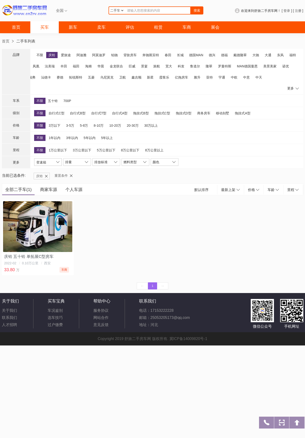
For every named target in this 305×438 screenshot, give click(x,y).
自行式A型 (119, 113)
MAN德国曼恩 (247, 66)
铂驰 (114, 55)
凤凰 (36, 66)
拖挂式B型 (141, 113)
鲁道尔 (195, 66)
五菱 (91, 77)
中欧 (234, 77)
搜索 (197, 10)
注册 (298, 11)
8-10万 (99, 125)
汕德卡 (46, 77)
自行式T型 (99, 113)
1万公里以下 (58, 150)
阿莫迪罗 (98, 55)
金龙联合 (116, 66)
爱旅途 (66, 55)
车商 (186, 27)
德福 (224, 55)
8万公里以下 (130, 150)
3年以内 (72, 138)
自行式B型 (77, 113)
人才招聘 (9, 325)
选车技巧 (55, 318)
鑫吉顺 (136, 77)
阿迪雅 (81, 55)
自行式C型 (56, 113)
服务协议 (101, 310)
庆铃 (52, 55)
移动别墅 (222, 113)
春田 (168, 55)
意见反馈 (101, 325)
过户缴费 (55, 325)
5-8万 (84, 125)
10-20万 (115, 125)
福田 (76, 66)
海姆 (88, 66)
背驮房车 (130, 55)
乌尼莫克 (107, 77)
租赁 (158, 27)
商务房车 (203, 113)
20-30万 (133, 125)
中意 (246, 77)
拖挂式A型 (242, 113)
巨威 (132, 66)
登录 (286, 11)
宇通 (222, 77)
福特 (292, 55)
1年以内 (54, 138)
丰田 (63, 66)
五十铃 (53, 101)
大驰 (255, 55)
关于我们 (9, 310)
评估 (130, 27)
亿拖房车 (181, 77)
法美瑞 (50, 66)
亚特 (209, 77)
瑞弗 (32, 77)
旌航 (156, 66)
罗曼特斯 (224, 66)
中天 (258, 77)
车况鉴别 (55, 310)
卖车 (101, 27)
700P (67, 101)
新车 (73, 27)
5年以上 (107, 138)
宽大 (168, 66)
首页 (16, 27)
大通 (268, 55)
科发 (181, 66)
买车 (44, 27)
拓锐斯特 (75, 77)
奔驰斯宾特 (150, 55)
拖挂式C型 (162, 113)
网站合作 (101, 318)
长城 (180, 55)
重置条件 (61, 175)
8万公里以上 (154, 150)
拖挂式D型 (183, 113)
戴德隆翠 (240, 55)
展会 (215, 27)
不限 (39, 55)
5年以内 (90, 138)
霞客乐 (164, 77)
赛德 (60, 77)
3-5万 (70, 125)
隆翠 (209, 66)
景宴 (144, 66)
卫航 (122, 77)
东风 (280, 55)
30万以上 (151, 125)
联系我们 (9, 318)
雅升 (197, 77)
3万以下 (54, 125)
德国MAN (196, 55)
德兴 (212, 55)
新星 (150, 77)
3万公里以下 (82, 150)
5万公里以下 (106, 150)
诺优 (285, 66)
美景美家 (270, 66)
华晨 (100, 66)
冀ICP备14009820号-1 (188, 339)
